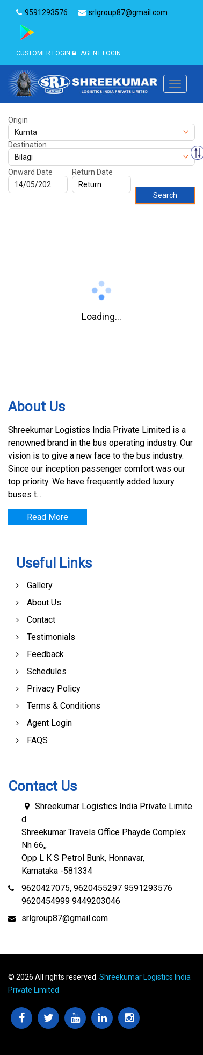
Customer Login (43, 53)
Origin (18, 120)
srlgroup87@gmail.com (64, 918)
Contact (41, 620)
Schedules (47, 671)
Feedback (45, 654)
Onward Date (30, 172)
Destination (27, 144)
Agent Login (96, 53)
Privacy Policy (54, 688)
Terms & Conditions (63, 706)
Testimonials (51, 637)
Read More (47, 517)
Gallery (40, 585)
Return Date (92, 172)
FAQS (37, 740)
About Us (44, 602)
